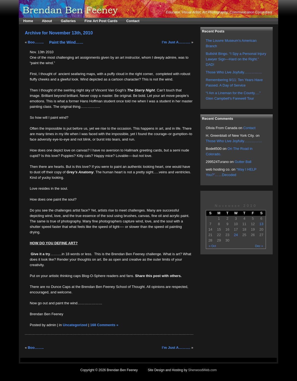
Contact (132, 21)
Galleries (68, 21)
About (47, 21)
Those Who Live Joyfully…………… (234, 72)
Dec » (259, 246)
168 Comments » (104, 325)
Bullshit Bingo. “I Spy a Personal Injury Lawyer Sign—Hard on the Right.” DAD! (236, 59)
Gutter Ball (243, 162)
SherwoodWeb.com (202, 370)
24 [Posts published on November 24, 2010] (236, 235)
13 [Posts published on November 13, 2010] (261, 224)
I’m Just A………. (176, 42)
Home (28, 21)
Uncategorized (75, 325)
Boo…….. (36, 42)
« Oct (212, 246)
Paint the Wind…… (66, 42)
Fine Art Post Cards (101, 21)
